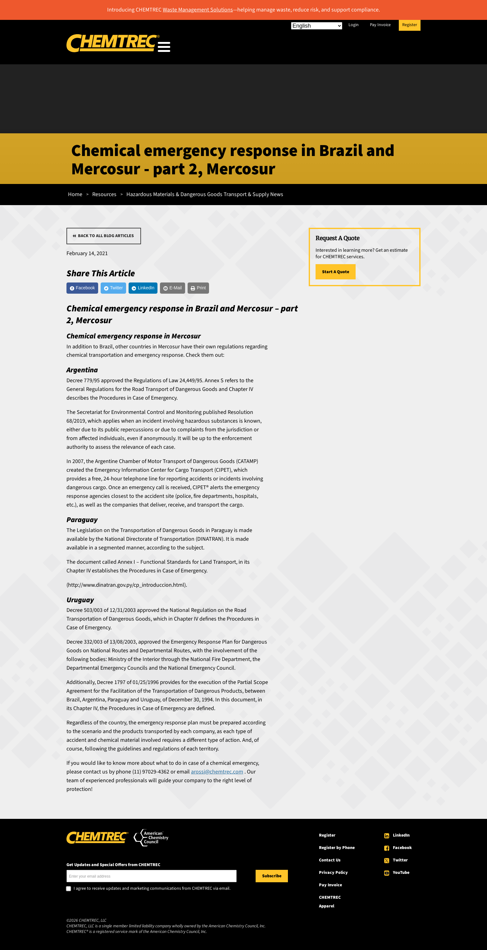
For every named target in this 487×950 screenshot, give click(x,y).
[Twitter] (126, 288)
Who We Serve (236, 48)
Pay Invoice (380, 25)
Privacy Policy (333, 874)
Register (409, 25)
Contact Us (329, 861)
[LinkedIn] (163, 288)
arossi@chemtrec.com (217, 773)
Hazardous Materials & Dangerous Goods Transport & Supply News (204, 192)
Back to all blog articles (106, 234)
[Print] (233, 288)
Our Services (286, 48)
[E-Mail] (201, 288)
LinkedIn (401, 836)
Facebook (402, 849)
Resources (331, 48)
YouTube (401, 874)
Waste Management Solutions (198, 10)
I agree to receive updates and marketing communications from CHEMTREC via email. (152, 890)
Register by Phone (337, 849)
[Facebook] (86, 288)
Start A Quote (335, 270)
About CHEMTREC (382, 48)
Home (75, 192)
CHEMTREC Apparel (330, 903)
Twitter (400, 861)
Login (353, 25)
